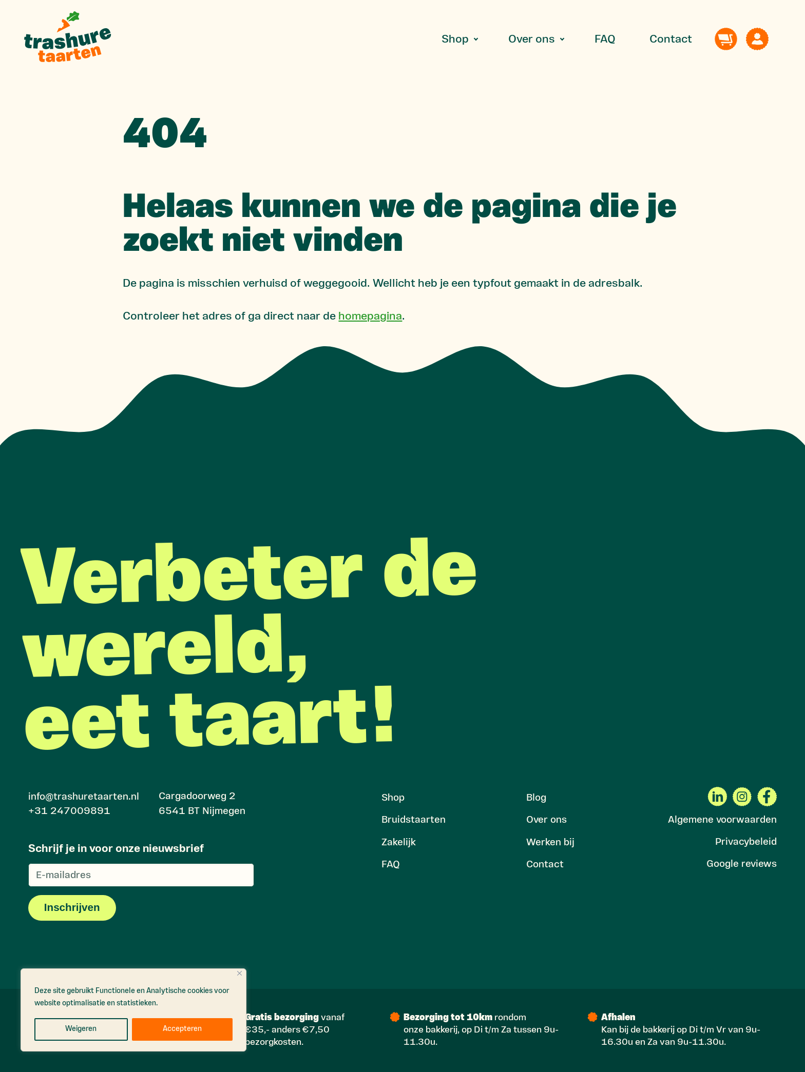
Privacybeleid (746, 842)
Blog (536, 798)
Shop (455, 40)
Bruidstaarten (413, 820)
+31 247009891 (69, 812)
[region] (133, 1009)
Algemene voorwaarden (722, 820)
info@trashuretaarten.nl (83, 797)
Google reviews (741, 864)
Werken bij (550, 843)
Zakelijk (398, 843)
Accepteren (182, 1029)
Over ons (531, 40)
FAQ (605, 40)
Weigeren (81, 1029)
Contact (670, 40)
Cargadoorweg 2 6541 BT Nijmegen (202, 804)
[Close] (239, 973)
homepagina (370, 317)
